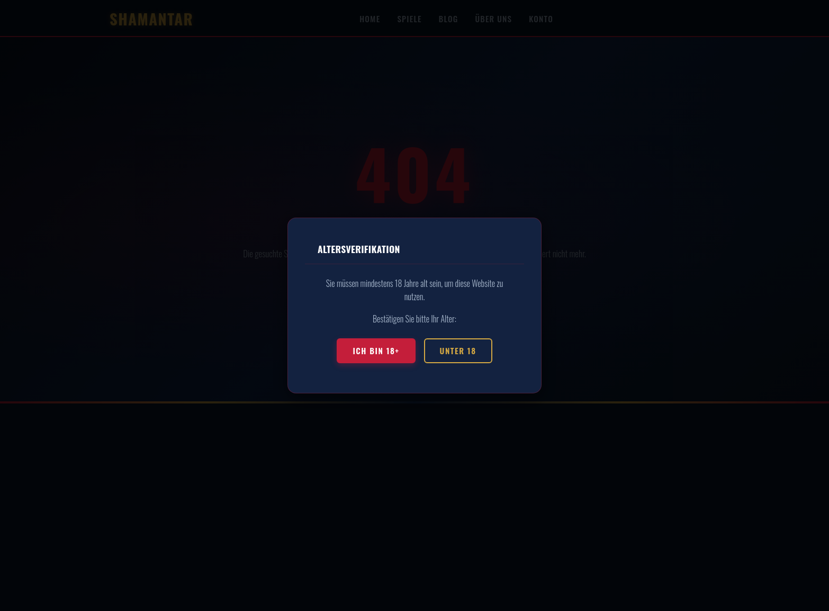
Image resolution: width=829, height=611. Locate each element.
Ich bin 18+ (376, 350)
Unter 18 (458, 350)
